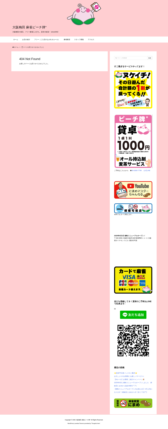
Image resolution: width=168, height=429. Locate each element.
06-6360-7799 (137, 170)
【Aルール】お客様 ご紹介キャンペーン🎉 (129, 379)
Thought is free (96, 423)
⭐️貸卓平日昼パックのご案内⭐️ (125, 373)
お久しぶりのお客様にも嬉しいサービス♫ (129, 376)
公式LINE (147, 170)
